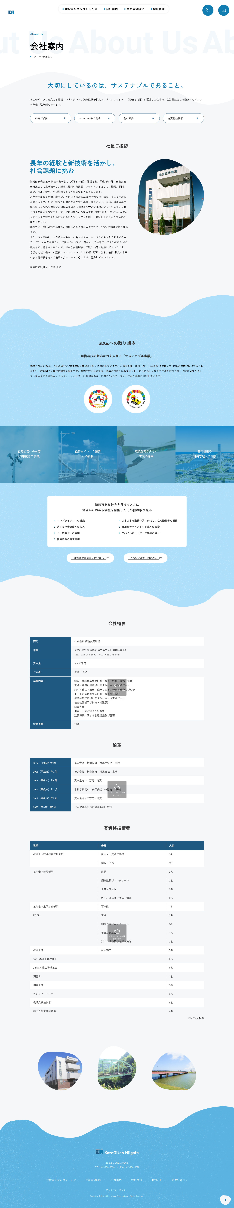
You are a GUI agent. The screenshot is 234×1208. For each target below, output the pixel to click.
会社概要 (128, 118)
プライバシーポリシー (117, 1190)
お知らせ (156, 1180)
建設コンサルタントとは (81, 9)
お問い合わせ (180, 1180)
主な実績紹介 (135, 9)
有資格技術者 (175, 118)
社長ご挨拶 (41, 118)
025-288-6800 (108, 1167)
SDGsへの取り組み (90, 118)
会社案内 (112, 9)
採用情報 (159, 9)
